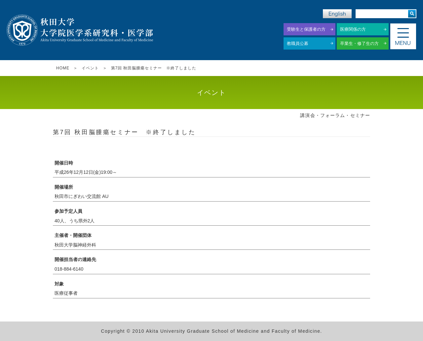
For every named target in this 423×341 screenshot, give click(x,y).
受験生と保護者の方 (306, 29)
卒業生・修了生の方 (359, 43)
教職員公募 (297, 43)
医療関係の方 (353, 29)
